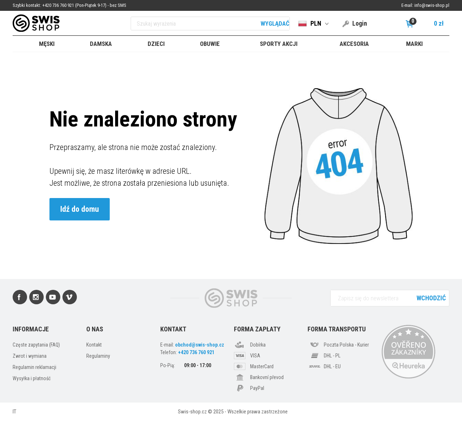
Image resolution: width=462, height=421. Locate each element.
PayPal (257, 388)
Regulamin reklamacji (34, 367)
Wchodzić (431, 298)
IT (14, 411)
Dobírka (258, 345)
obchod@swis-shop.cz (199, 345)
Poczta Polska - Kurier (346, 345)
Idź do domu (79, 209)
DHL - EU (332, 366)
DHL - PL (332, 355)
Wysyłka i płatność (32, 378)
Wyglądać (275, 23)
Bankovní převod (267, 377)
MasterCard (262, 366)
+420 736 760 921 (196, 352)
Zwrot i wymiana (30, 356)
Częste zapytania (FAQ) (36, 345)
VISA (255, 355)
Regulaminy (98, 356)
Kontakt (94, 345)
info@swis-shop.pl (431, 5)
